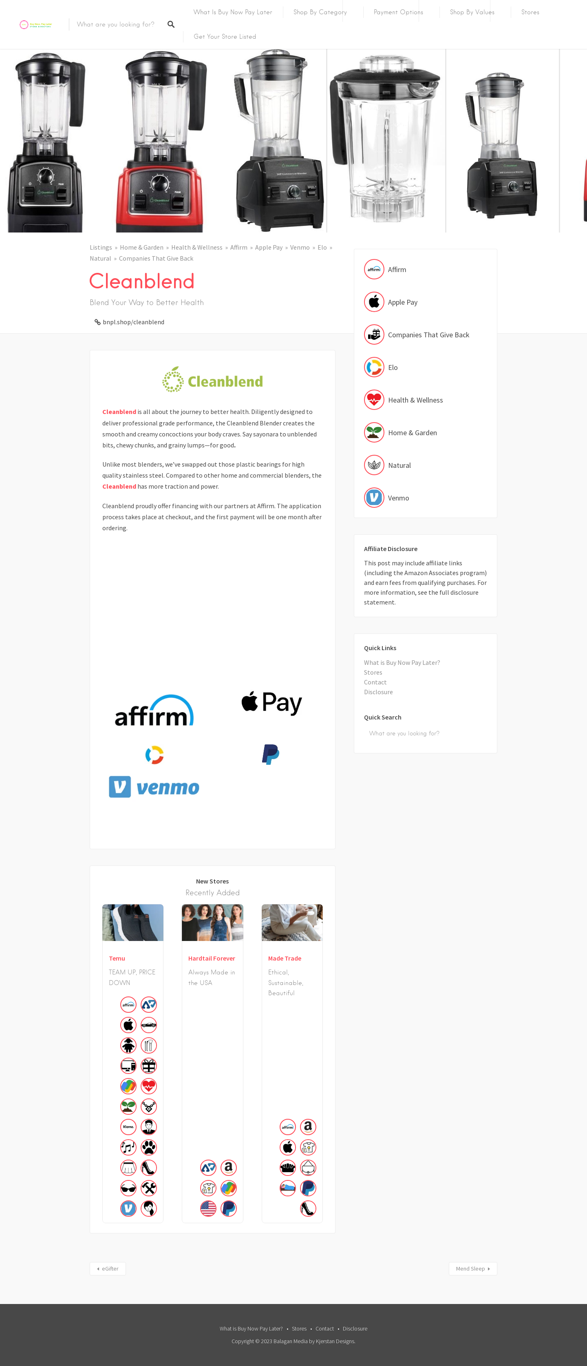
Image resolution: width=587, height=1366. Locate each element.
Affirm (238, 247)
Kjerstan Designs (335, 1341)
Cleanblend (119, 411)
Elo (322, 247)
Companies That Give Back (156, 258)
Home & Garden (141, 247)
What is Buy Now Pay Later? (402, 662)
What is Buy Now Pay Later (233, 12)
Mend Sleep (470, 1268)
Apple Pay (268, 247)
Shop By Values (472, 12)
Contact (375, 682)
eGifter (110, 1268)
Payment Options (398, 12)
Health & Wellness (197, 247)
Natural (100, 258)
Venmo (300, 247)
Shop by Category (320, 12)
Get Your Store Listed (225, 36)
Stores (530, 12)
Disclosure (378, 692)
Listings (101, 247)
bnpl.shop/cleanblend (133, 322)
